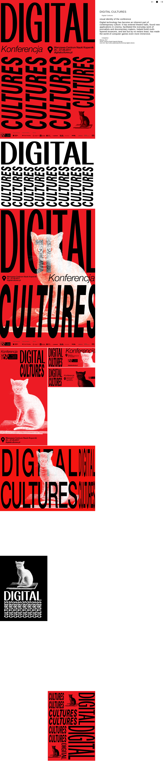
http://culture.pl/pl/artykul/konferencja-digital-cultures (120, 43)
